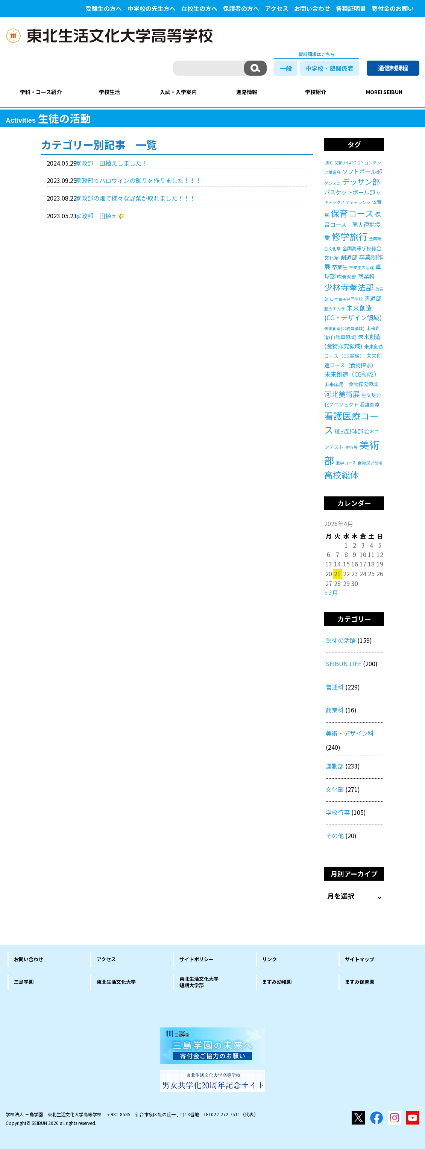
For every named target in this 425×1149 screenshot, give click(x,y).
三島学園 (23, 981)
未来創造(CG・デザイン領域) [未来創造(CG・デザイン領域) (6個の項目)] (353, 312)
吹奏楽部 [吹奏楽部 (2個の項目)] (347, 276)
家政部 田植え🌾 (100, 215)
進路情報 (246, 92)
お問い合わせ (312, 8)
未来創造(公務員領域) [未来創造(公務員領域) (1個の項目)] (344, 328)
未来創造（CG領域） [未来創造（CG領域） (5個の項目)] (352, 374)
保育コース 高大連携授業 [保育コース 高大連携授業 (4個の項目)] (352, 226)
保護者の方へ (241, 8)
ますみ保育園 (359, 981)
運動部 (335, 765)
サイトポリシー (196, 959)
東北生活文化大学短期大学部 (199, 982)
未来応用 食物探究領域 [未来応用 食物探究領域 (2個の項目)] (351, 384)
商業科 (335, 709)
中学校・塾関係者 (329, 68)
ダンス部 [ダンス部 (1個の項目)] (332, 183)
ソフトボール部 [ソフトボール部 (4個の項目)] (362, 171)
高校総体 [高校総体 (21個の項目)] (341, 475)
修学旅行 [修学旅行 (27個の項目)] (349, 236)
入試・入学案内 (178, 92)
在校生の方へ (199, 8)
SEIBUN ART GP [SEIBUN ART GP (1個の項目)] (348, 163)
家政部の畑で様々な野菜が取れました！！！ (135, 197)
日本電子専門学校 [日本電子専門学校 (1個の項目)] (346, 299)
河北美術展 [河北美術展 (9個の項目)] (342, 394)
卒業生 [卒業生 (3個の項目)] (340, 267)
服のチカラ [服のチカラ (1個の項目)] (334, 309)
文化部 (335, 789)
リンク (269, 959)
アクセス (276, 8)
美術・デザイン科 (350, 733)
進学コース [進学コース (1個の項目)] (346, 463)
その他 (335, 835)
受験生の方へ (104, 8)
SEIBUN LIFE (343, 663)
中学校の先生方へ (151, 8)
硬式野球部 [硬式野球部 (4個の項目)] (349, 431)
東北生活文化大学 (116, 981)
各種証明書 (351, 8)
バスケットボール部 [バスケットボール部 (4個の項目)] (349, 192)
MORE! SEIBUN (384, 92)
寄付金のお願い (393, 8)
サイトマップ (359, 959)
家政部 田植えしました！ (111, 162)
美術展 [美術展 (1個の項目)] (351, 447)
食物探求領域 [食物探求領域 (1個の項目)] (370, 463)
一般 (286, 68)
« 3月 (331, 592)
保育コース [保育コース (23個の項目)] (352, 213)
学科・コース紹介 (41, 92)
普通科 (335, 686)
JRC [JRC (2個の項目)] (328, 162)
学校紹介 (315, 92)
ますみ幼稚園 (276, 981)
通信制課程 (393, 67)
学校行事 (338, 812)
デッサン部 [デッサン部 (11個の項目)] (361, 181)
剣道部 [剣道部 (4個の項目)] (348, 257)
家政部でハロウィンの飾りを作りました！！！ (138, 180)
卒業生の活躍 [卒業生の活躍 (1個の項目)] (361, 267)
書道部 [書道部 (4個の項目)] (372, 298)
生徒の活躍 (341, 640)
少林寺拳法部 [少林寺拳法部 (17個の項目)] (349, 287)
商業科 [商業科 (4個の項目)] (366, 276)
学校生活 (109, 92)
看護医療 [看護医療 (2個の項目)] (369, 404)
